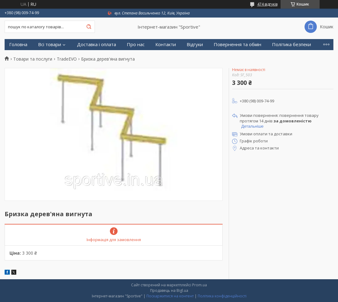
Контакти (165, 44)
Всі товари (49, 44)
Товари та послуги (32, 59)
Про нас (136, 44)
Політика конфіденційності (222, 296)
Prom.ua (199, 285)
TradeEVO (67, 59)
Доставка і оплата (96, 44)
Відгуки (195, 44)
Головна (18, 44)
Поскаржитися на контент (170, 296)
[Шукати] (89, 27)
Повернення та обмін (237, 44)
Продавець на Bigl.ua (169, 290)
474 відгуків (267, 4)
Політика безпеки (291, 44)
